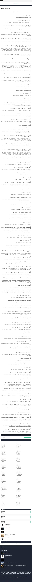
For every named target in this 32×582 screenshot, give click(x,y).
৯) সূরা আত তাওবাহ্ (3, 446)
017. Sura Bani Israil (16, 516)
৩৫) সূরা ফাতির (2, 461)
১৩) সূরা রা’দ (2, 448)
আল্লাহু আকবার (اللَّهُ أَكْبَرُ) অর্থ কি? (8, 524)
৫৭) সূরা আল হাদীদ (3, 474)
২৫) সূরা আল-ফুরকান (3, 455)
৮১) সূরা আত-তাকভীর (3, 488)
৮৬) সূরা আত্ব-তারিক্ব (18, 490)
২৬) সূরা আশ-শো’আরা (18, 455)
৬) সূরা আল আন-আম (18, 444)
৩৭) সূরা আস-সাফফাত (3, 462)
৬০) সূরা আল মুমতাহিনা (18, 475)
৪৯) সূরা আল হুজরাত (3, 469)
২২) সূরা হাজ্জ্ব (18, 453)
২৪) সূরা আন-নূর (18, 454)
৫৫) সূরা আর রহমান (3, 473)
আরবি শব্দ (11, 573)
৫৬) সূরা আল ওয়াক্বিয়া (18, 473)
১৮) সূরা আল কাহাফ (18, 451)
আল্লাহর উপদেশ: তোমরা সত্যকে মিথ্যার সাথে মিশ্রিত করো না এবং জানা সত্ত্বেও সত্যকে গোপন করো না (16, 565)
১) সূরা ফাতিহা (2, 441)
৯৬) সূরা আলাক (18, 496)
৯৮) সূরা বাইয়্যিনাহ (18, 497)
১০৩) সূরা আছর (2, 501)
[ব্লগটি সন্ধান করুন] (12, 437)
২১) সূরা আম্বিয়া (2, 453)
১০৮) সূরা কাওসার (18, 503)
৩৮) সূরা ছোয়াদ (18, 462)
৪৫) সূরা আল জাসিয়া (3, 467)
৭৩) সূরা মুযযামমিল (3, 483)
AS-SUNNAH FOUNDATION (19, 543)
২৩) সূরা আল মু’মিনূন (3, 454)
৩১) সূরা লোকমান (3, 459)
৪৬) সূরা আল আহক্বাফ (18, 467)
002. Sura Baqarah (16, 512)
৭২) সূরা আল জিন (18, 482)
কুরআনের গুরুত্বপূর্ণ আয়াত (27, 573)
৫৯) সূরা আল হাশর (3, 475)
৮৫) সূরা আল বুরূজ (3, 490)
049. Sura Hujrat (16, 517)
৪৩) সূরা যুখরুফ (2, 466)
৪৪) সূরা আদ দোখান (18, 466)
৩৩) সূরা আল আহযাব (3, 460)
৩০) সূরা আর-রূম (18, 458)
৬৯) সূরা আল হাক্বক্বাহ (3, 481)
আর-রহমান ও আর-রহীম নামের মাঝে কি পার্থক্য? (10, 534)
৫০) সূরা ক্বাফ (17, 469)
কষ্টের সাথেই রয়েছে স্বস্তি (7, 552)
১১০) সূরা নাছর (18, 504)
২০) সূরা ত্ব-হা (17, 452)
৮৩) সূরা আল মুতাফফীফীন (4, 489)
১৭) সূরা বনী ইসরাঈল (3, 451)
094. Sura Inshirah (16, 521)
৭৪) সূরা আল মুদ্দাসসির (18, 483)
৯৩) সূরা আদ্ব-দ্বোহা (3, 495)
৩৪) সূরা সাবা (17, 460)
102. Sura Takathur (16, 522)
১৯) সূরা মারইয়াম (3, 452)
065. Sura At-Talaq (19, 572)
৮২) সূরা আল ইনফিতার (18, 488)
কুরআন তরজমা (14, 573)
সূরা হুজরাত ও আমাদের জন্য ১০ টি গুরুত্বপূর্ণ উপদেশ (10, 562)
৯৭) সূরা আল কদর (3, 497)
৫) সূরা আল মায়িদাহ (3, 444)
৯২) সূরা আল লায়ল (18, 494)
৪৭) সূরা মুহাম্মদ (2, 468)
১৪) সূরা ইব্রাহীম (18, 448)
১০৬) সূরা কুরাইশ (18, 502)
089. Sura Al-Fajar (24, 572)
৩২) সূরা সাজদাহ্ (18, 459)
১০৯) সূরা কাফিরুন (3, 504)
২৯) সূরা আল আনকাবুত (3, 458)
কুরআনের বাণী (16, 3)
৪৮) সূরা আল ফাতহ (18, 468)
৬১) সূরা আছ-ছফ (3, 476)
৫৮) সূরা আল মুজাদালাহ (19, 474)
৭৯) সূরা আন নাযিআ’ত (3, 487)
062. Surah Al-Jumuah (13, 572)
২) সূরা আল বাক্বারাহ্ (18, 441)
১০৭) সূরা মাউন (2, 503)
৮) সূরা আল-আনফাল (18, 445)
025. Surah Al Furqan (3, 572)
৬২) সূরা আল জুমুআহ (18, 476)
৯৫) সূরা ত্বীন (2, 496)
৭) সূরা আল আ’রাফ (3, 445)
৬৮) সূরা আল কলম (18, 480)
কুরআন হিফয (18, 573)
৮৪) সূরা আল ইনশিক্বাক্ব (18, 489)
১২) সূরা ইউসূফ (18, 447)
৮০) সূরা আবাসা (18, 487)
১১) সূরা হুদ (2, 447)
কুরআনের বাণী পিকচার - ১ (7, 531)
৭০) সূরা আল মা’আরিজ (19, 481)
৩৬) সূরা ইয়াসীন (18, 461)
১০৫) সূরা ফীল (2, 502)
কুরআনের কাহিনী (22, 573)
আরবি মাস (7, 573)
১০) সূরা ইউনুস (18, 446)
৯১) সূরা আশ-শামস (3, 494)
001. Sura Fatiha (16, 511)
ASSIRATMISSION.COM (3, 543)
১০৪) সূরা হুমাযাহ (18, 501)
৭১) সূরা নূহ (2, 482)
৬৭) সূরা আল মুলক (3, 480)
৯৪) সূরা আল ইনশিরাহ (18, 495)
